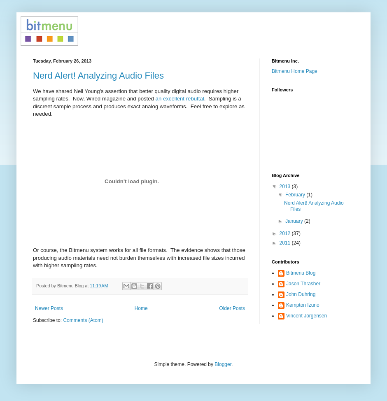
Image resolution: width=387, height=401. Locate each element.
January (294, 221)
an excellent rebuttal (180, 99)
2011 (286, 243)
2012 (286, 233)
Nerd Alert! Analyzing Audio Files (98, 75)
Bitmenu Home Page (294, 71)
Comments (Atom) (83, 320)
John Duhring (300, 294)
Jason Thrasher (303, 284)
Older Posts (232, 308)
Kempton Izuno (302, 305)
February (295, 195)
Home (141, 308)
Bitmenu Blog (300, 273)
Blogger (222, 364)
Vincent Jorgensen (306, 316)
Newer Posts (49, 308)
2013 (286, 186)
